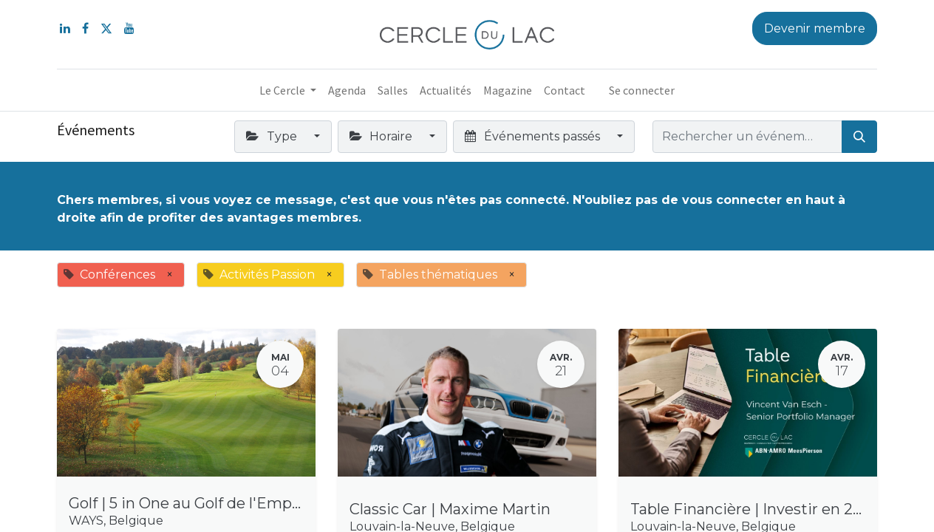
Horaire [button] (382, 136)
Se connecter (642, 90)
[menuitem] (347, 90)
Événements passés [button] (533, 136)
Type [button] (272, 136)
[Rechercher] (859, 136)
